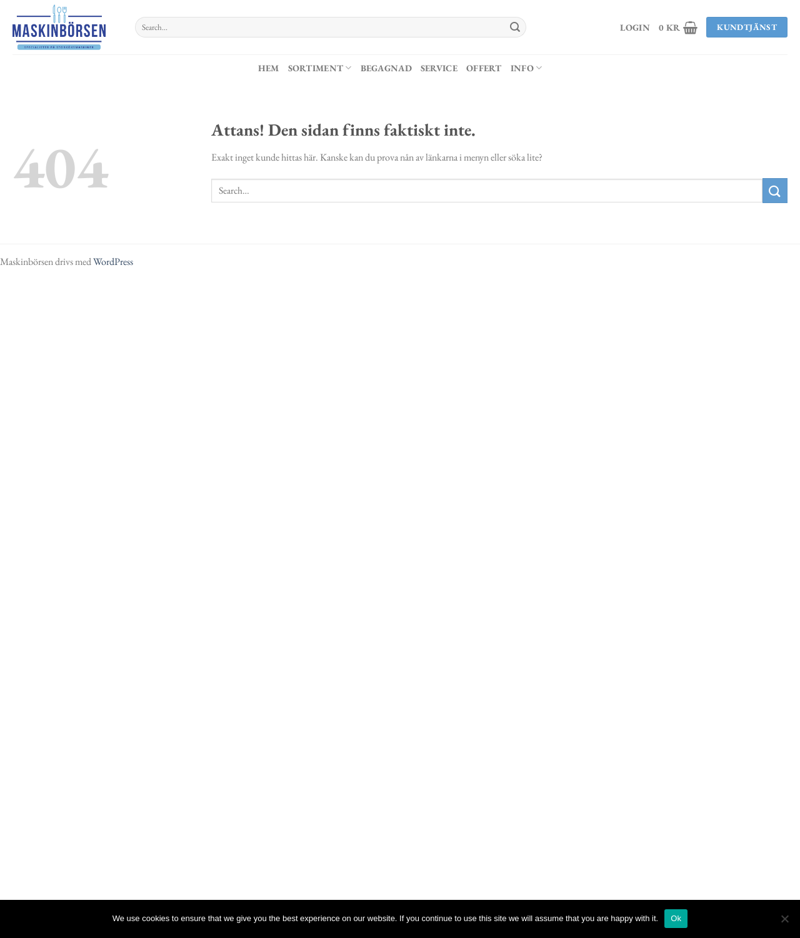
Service (439, 68)
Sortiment (320, 68)
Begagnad (386, 68)
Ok (676, 918)
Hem (268, 68)
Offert (484, 68)
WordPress (113, 261)
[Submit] (515, 27)
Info (526, 68)
